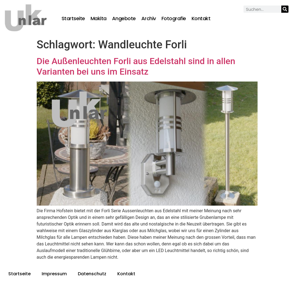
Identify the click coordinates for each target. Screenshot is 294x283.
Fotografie (173, 18)
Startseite (73, 18)
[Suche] (284, 9)
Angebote (124, 18)
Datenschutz (92, 274)
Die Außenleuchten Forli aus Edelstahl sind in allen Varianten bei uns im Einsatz (136, 66)
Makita (99, 18)
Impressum (54, 274)
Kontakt (201, 18)
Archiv (148, 18)
